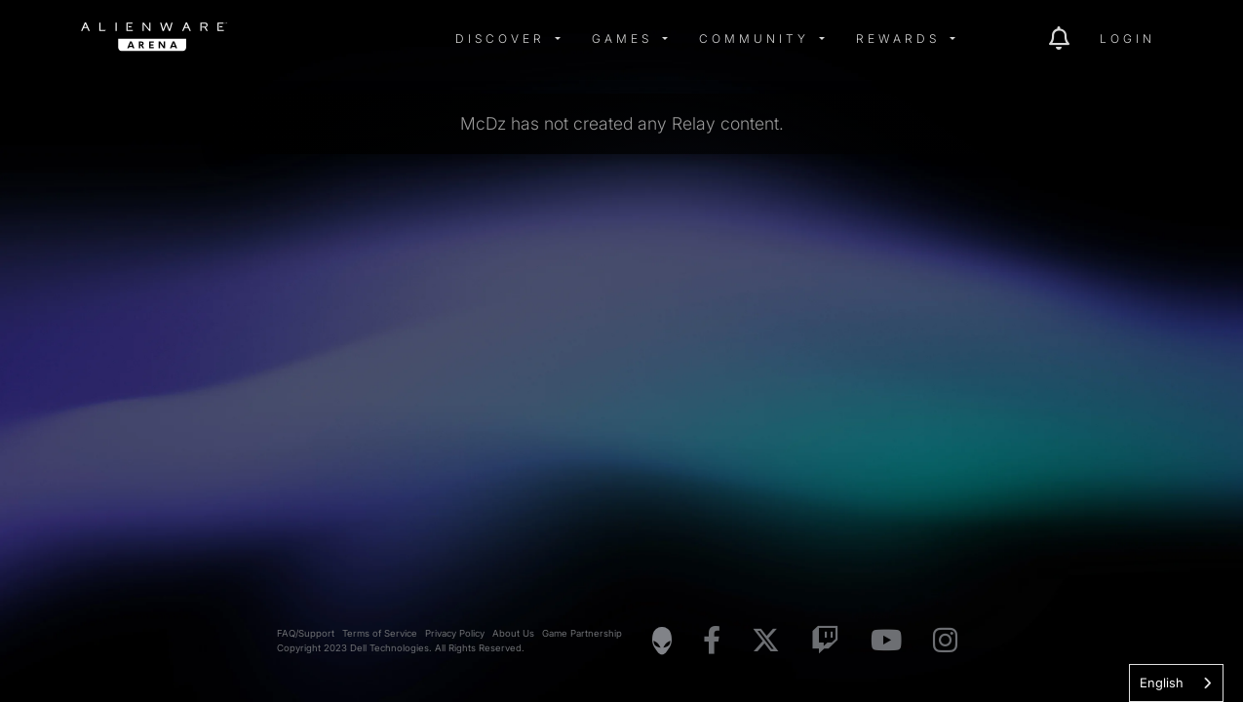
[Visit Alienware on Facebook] (711, 641)
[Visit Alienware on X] (766, 641)
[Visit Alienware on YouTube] (886, 641)
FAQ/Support (305, 633)
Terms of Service (379, 633)
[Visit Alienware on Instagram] (945, 641)
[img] (392, 39)
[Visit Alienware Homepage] (662, 640)
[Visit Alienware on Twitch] (825, 641)
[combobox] (1176, 683)
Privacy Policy (455, 633)
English (1162, 682)
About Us (513, 633)
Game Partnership (582, 633)
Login (1127, 38)
